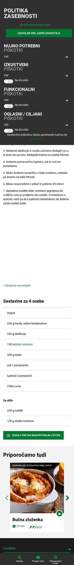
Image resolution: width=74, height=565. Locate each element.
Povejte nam (38, 561)
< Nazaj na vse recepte (16, 285)
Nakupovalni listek (56, 562)
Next (67, 496)
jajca (65, 150)
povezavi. (37, 138)
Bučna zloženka (27, 519)
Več (6, 56)
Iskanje (19, 561)
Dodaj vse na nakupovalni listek (35, 435)
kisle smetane (24, 344)
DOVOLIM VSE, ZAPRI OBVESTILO (39, 33)
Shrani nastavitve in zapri (35, 24)
